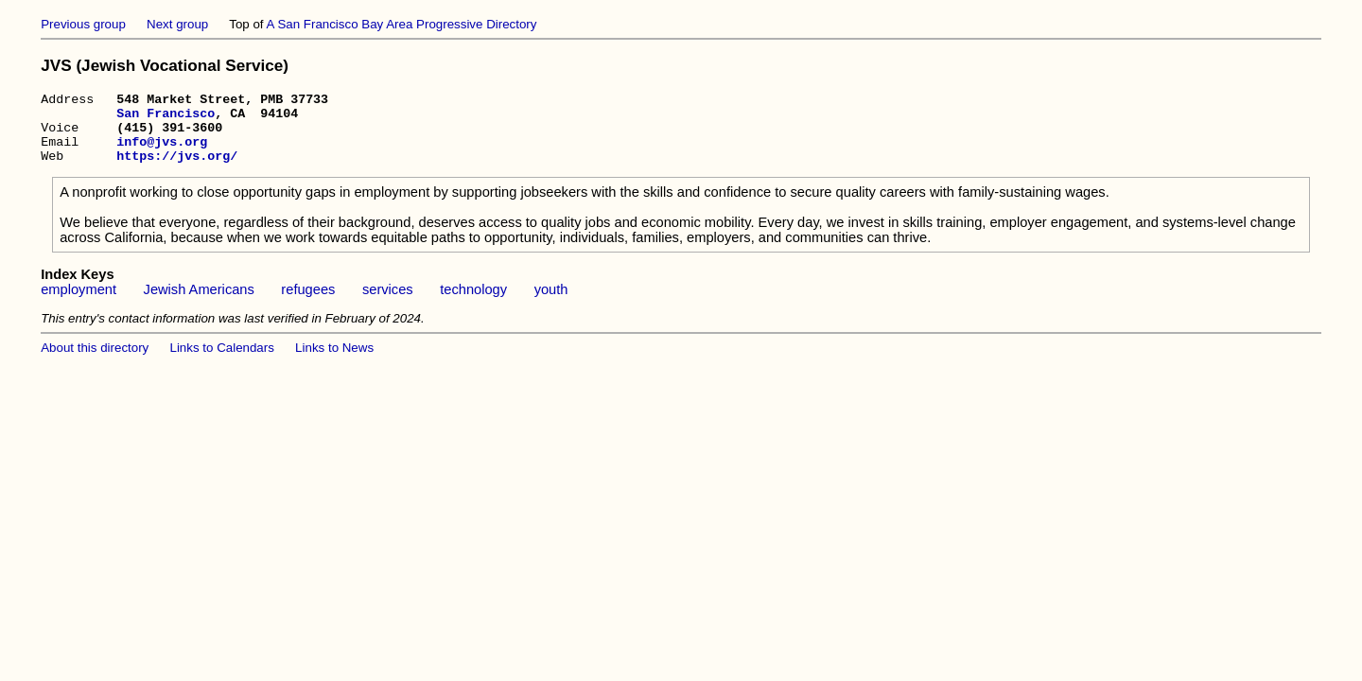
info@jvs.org (161, 152)
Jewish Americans (199, 303)
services (387, 303)
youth (551, 303)
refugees (308, 303)
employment (78, 303)
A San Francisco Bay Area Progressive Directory (402, 24)
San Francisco (165, 118)
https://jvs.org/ (176, 169)
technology (473, 303)
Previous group (83, 24)
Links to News (334, 362)
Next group (177, 24)
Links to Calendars (222, 362)
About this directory (94, 362)
